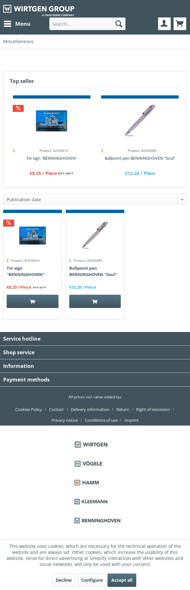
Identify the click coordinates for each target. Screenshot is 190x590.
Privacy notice (65, 420)
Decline (63, 580)
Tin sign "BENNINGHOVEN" (51, 158)
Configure (92, 580)
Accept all (121, 580)
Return (122, 409)
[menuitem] (17, 23)
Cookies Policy (28, 409)
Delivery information (90, 409)
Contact (56, 409)
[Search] (119, 23)
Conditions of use (101, 420)
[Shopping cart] (180, 23)
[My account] (164, 23)
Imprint (132, 420)
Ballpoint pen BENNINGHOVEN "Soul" (140, 158)
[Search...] (87, 23)
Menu (17, 23)
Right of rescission (153, 409)
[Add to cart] (32, 301)
